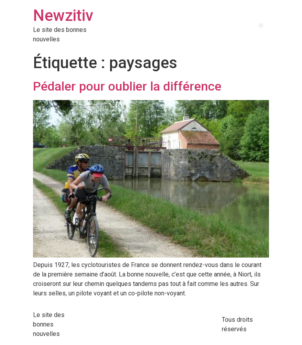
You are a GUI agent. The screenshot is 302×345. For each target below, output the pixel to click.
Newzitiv (63, 15)
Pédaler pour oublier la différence (127, 86)
